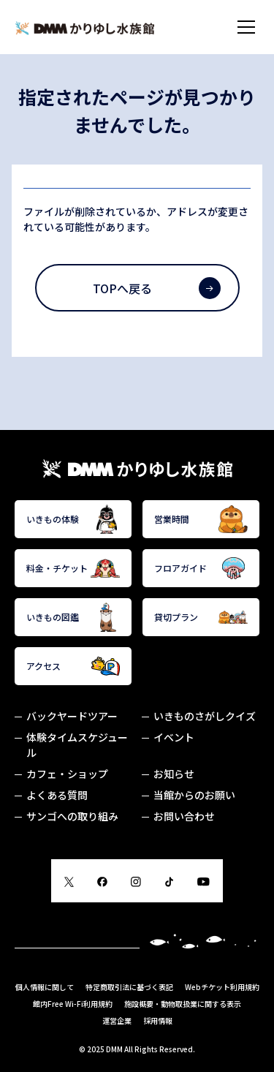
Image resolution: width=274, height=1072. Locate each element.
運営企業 (117, 1020)
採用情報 (157, 1020)
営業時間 (201, 519)
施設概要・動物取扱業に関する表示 (182, 1003)
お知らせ (173, 773)
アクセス (73, 666)
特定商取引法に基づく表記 (129, 986)
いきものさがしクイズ (204, 716)
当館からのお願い (194, 795)
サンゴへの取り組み (72, 816)
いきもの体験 (73, 519)
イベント (173, 737)
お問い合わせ (184, 816)
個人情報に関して (44, 986)
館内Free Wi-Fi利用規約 (73, 1003)
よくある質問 (57, 795)
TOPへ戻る (157, 288)
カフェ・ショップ (67, 773)
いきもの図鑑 (73, 617)
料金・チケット (73, 568)
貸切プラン (201, 617)
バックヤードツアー (72, 716)
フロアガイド (201, 568)
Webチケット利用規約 (222, 986)
